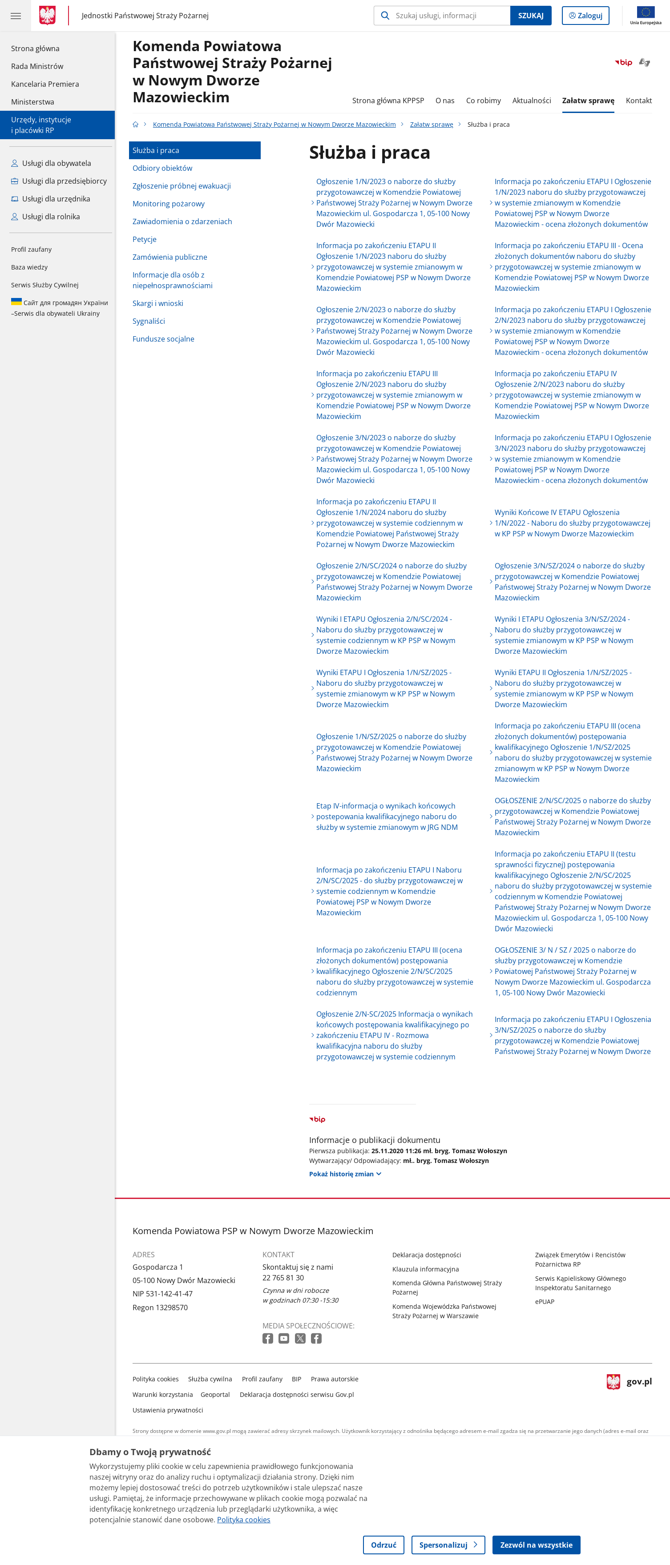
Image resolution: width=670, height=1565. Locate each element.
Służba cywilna (213, 1379)
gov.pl (631, 1392)
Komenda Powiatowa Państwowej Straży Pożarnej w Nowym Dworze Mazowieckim (235, 71)
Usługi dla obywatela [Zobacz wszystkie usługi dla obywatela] (51, 163)
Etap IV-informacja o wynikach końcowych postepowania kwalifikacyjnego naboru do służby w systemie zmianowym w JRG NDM (389, 816)
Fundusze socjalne (166, 339)
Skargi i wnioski (160, 303)
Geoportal (218, 1394)
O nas (447, 100)
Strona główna (45, 48)
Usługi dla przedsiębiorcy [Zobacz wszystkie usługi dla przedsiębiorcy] (59, 181)
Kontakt (641, 100)
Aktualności (534, 100)
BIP (299, 1379)
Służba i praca (158, 150)
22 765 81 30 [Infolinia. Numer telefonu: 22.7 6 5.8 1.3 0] (285, 1278)
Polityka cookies (158, 1379)
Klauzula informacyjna (428, 1269)
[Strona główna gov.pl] (49, 15)
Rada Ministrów (37, 66)
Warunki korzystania (165, 1394)
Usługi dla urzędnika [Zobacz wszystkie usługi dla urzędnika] (50, 199)
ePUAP (547, 1301)
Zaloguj (592, 17)
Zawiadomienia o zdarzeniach (184, 221)
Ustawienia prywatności (170, 1410)
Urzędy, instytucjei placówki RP (41, 125)
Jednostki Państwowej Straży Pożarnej (145, 15)
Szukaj (531, 15)
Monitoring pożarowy (171, 204)
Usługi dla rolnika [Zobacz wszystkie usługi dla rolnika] (45, 216)
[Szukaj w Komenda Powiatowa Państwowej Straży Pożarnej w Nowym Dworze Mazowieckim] (442, 15)
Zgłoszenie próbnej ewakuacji (184, 186)
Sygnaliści (151, 321)
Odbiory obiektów (164, 168)
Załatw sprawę (591, 100)
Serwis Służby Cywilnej (45, 285)
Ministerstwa (32, 102)
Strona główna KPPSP (391, 100)
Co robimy (485, 100)
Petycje (147, 239)
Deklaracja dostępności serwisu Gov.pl (299, 1394)
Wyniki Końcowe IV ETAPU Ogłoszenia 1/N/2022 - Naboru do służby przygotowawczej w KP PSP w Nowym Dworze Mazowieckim (575, 523)
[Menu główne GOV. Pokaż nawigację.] (15, 15)
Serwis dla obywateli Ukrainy (59, 308)
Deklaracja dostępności (429, 1255)
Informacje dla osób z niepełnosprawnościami (175, 280)
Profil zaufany (31, 249)
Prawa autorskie (337, 1379)
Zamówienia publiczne (172, 257)
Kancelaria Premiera (45, 84)
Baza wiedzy (29, 267)
